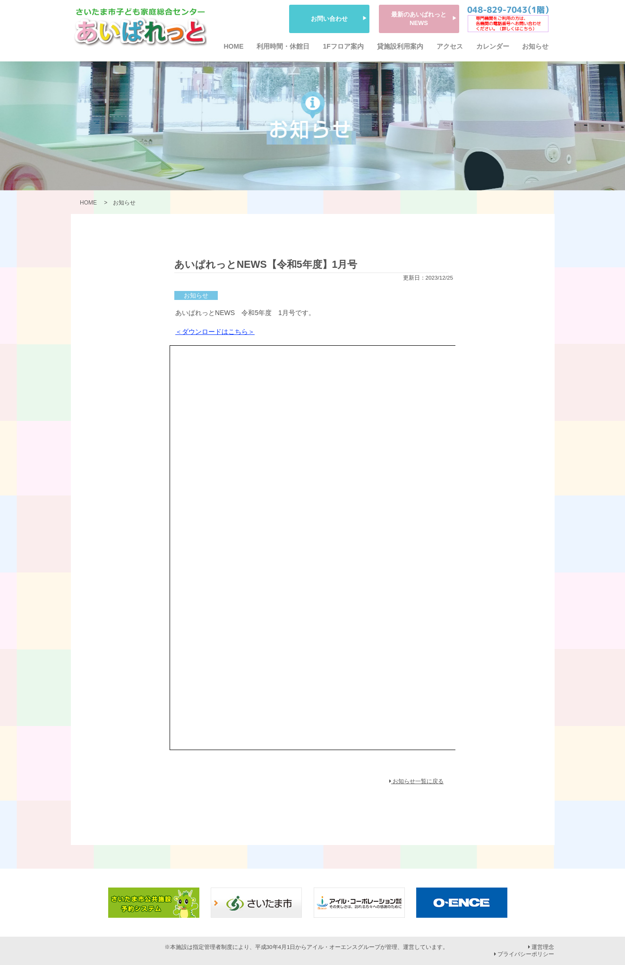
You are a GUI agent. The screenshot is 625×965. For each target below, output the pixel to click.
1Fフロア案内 (343, 46)
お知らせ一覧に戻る (416, 781)
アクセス (450, 46)
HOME (234, 46)
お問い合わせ (329, 18)
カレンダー (492, 46)
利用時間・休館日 (283, 46)
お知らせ (535, 46)
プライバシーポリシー (524, 954)
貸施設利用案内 (400, 46)
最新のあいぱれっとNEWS (418, 18)
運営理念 (541, 947)
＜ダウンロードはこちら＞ (215, 331)
